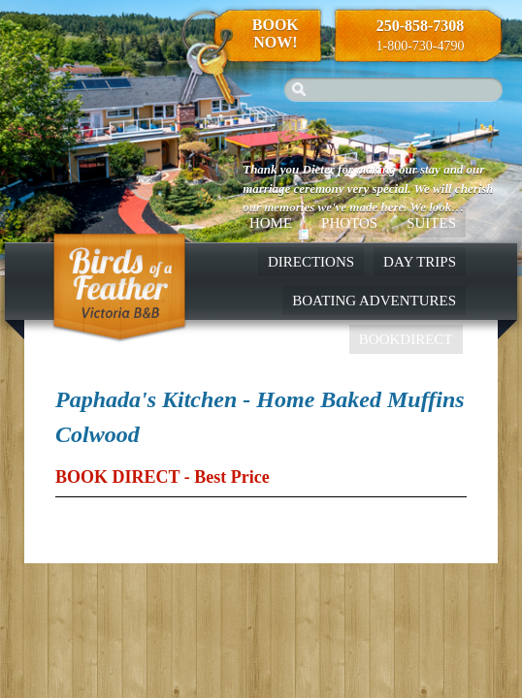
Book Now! (275, 33)
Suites (431, 223)
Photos (349, 223)
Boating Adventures (374, 300)
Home (270, 223)
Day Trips (419, 262)
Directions (311, 262)
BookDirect (406, 339)
